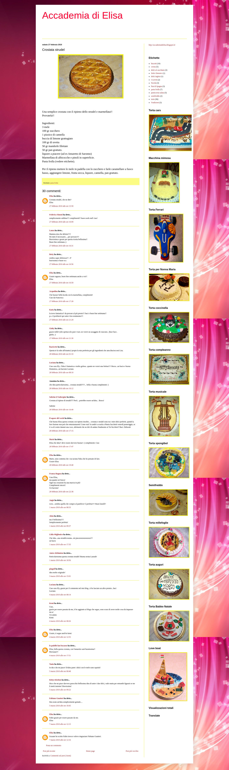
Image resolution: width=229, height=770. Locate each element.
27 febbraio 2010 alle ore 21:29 (61, 320)
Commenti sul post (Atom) (60, 756)
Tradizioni (155, 102)
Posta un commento (53, 745)
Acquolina (53, 291)
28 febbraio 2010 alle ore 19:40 (61, 465)
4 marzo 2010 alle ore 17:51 (60, 655)
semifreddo (155, 96)
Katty (51, 310)
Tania (51, 664)
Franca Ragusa (55, 474)
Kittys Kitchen (55, 680)
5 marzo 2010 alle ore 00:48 (60, 671)
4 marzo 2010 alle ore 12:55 (60, 637)
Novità (153, 83)
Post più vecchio (132, 751)
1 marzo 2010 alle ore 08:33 (60, 507)
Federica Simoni (56, 215)
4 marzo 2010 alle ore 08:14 (60, 595)
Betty (51, 254)
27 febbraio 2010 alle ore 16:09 (61, 222)
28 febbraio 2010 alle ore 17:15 (61, 431)
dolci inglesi (155, 76)
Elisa (51, 196)
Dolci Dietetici (156, 73)
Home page (90, 751)
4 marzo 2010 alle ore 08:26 (60, 621)
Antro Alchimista (56, 553)
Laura (51, 230)
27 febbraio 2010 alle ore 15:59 (61, 206)
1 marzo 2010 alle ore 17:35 (60, 544)
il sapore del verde (56, 418)
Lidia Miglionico (56, 534)
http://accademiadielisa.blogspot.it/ (162, 45)
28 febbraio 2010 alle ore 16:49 (61, 409)
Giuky (51, 328)
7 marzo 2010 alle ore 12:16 (60, 740)
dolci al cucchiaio (158, 70)
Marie (51, 439)
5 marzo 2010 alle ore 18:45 (60, 706)
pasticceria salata (157, 93)
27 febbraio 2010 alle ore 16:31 (61, 246)
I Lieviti (154, 80)
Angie (51, 500)
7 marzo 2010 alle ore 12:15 (60, 724)
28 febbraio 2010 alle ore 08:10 (61, 372)
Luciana (52, 363)
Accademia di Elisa (82, 15)
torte (153, 99)
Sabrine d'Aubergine (57, 397)
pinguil (52, 569)
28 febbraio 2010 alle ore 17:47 (61, 446)
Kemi (51, 603)
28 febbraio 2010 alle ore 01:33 (61, 354)
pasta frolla (54, 183)
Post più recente (49, 751)
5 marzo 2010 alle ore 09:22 (60, 690)
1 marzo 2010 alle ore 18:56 (60, 560)
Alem (51, 516)
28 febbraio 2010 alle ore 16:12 (61, 388)
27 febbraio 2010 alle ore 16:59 (61, 283)
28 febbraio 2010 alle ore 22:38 (61, 492)
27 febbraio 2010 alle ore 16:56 (61, 264)
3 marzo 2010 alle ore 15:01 (60, 576)
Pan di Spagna (156, 86)
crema (153, 67)
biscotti (154, 63)
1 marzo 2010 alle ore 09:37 (60, 526)
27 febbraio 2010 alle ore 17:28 (61, 301)
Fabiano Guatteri (56, 698)
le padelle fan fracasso (58, 646)
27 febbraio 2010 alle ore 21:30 (61, 338)
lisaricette (53, 347)
